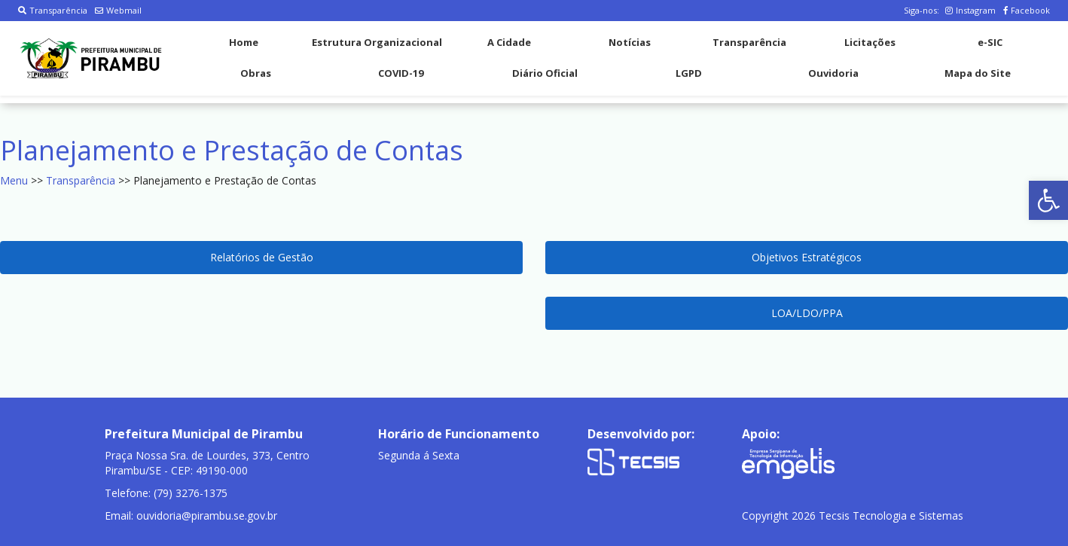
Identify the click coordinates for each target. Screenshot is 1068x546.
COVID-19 (400, 73)
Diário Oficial (545, 73)
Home (243, 42)
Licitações (870, 42)
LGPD (689, 73)
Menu (14, 180)
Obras (255, 73)
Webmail (118, 10)
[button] (1048, 200)
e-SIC (990, 42)
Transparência (52, 10)
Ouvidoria (833, 73)
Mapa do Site (977, 73)
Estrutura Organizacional (377, 42)
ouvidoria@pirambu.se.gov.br (206, 515)
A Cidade (509, 42)
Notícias (630, 42)
